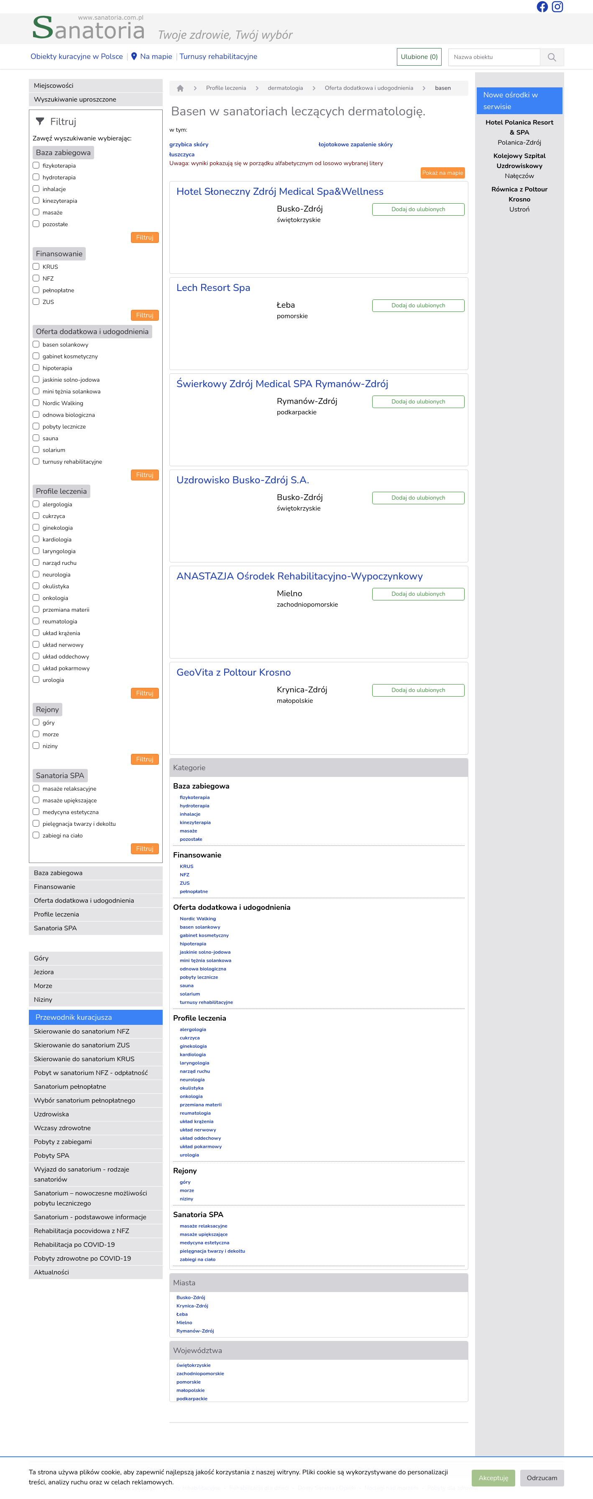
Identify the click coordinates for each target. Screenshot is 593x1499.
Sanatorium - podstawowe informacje (90, 1217)
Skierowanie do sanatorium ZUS (82, 1045)
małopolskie (190, 1390)
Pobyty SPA (51, 1155)
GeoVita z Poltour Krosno (233, 672)
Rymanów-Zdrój (195, 1331)
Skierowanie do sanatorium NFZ (81, 1031)
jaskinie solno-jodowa (71, 380)
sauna (50, 438)
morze (51, 734)
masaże (52, 213)
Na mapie (151, 56)
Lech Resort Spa (213, 287)
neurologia (57, 575)
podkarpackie (191, 1398)
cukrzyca (54, 516)
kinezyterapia (60, 201)
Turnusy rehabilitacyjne (218, 56)
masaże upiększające (70, 800)
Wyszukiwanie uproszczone (75, 99)
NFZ (48, 279)
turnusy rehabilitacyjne (72, 462)
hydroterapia (59, 177)
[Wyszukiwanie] (552, 57)
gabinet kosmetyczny (70, 356)
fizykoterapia (59, 166)
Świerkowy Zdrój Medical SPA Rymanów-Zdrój (282, 384)
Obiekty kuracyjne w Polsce (77, 56)
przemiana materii (66, 610)
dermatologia (285, 88)
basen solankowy (65, 345)
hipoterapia (57, 368)
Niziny (43, 999)
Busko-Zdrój (190, 1297)
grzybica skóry (188, 144)
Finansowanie (54, 886)
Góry (41, 958)
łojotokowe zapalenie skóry (356, 144)
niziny (50, 746)
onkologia (55, 598)
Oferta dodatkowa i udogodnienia (84, 900)
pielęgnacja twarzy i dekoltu (79, 824)
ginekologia (58, 528)
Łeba (182, 1314)
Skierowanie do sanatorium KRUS (84, 1059)
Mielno (184, 1322)
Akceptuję (493, 1478)
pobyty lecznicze (64, 427)
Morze (43, 986)
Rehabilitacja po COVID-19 (74, 1244)
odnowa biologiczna (69, 415)
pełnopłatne (58, 290)
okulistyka (56, 586)
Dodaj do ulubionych (418, 209)
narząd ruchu (60, 563)
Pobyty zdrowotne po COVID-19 (82, 1258)
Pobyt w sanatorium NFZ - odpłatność (91, 1073)
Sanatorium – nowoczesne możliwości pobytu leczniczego (90, 1198)
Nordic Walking (63, 403)
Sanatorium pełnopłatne (70, 1086)
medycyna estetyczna (71, 812)
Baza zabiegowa (58, 873)
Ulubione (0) (419, 56)
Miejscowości (53, 85)
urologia (53, 680)
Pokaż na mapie (442, 173)
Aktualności (51, 1272)
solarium (54, 450)
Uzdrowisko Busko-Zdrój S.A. (242, 480)
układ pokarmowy (66, 668)
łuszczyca (181, 154)
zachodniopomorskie (200, 1373)
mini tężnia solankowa (72, 392)
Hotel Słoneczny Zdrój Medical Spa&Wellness (279, 191)
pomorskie (188, 1382)
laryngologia (59, 551)
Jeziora (44, 972)
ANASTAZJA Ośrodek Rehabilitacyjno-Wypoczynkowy (299, 576)
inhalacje (54, 189)
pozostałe (55, 224)
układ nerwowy (63, 645)
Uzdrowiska (51, 1114)
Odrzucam (542, 1478)
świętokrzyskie (193, 1365)
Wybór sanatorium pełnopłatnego (84, 1100)
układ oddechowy (66, 657)
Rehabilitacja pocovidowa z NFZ (81, 1231)
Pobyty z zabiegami (63, 1142)
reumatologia (60, 622)
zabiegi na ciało (63, 836)
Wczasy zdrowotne (62, 1128)
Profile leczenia (56, 914)
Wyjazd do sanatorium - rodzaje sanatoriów (81, 1174)
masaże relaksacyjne (69, 789)
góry (49, 723)
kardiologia (57, 540)
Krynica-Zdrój (192, 1305)
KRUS (50, 267)
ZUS (48, 302)
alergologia (57, 504)
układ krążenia (61, 633)
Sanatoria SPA (55, 928)
